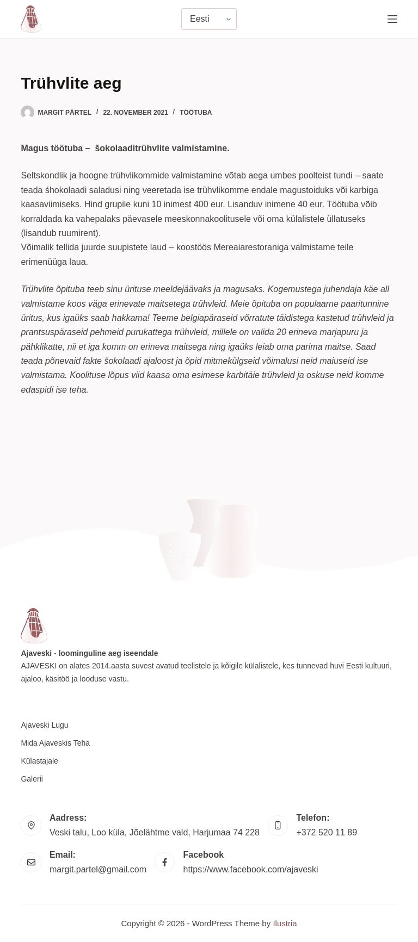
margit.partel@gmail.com (98, 869)
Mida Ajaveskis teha (55, 743)
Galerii (31, 778)
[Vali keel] (209, 19)
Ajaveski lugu (44, 725)
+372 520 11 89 (326, 832)
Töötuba (196, 112)
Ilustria (285, 923)
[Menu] (392, 19)
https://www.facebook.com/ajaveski (250, 869)
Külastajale (39, 761)
